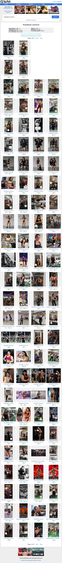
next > (37, 38)
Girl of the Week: (12, 31)
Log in (54, 1)
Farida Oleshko (30, 94)
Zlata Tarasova (45, 461)
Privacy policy (29, 560)
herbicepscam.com (8, 8)
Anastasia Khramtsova (7, 326)
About (22, 560)
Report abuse (37, 560)
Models (31, 4)
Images (18, 4)
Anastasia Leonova (8, 56)
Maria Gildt (44, 307)
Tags (43, 4)
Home (6, 4)
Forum (56, 4)
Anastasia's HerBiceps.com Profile (31, 35)
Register (59, 1)
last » (41, 38)
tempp (42, 30)
